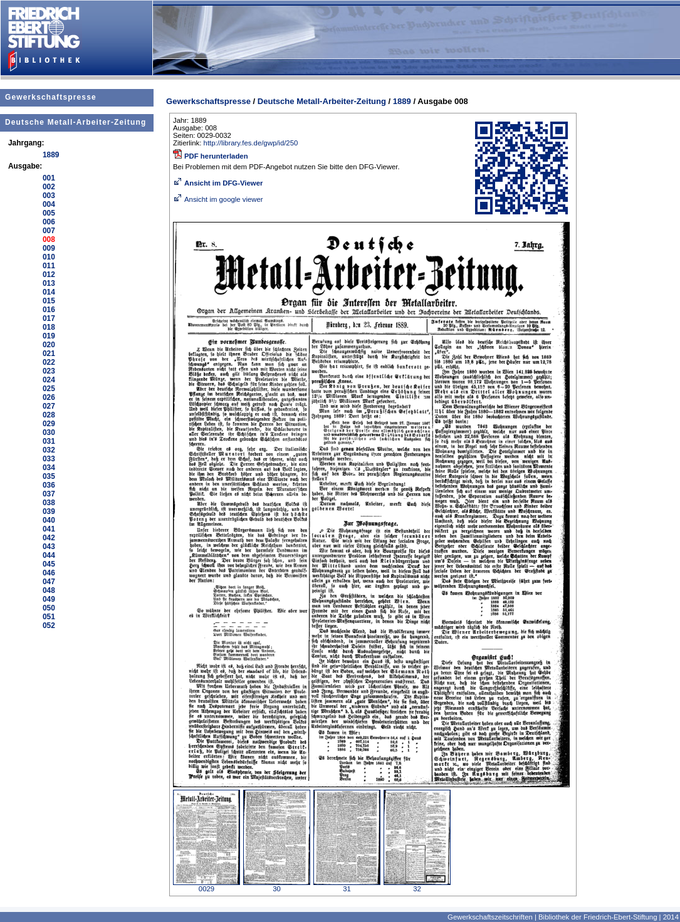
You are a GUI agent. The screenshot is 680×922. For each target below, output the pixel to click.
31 (346, 886)
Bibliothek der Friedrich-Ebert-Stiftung (597, 917)
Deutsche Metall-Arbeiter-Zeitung (75, 122)
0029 (206, 886)
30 (276, 886)
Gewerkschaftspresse (51, 97)
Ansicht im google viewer (218, 199)
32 (417, 886)
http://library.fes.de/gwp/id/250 (251, 143)
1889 (402, 101)
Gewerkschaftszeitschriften (490, 917)
